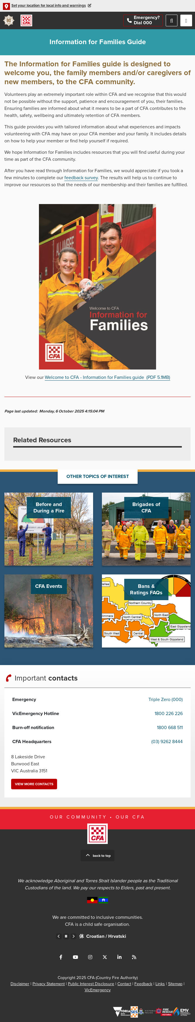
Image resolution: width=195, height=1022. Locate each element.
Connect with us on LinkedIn (119, 957)
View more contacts (34, 784)
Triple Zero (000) (165, 699)
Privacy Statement (48, 983)
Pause (66, 936)
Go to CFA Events (48, 611)
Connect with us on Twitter (104, 957)
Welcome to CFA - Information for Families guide (107, 377)
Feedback (143, 983)
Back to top (102, 856)
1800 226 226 (169, 714)
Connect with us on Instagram (90, 957)
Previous (59, 936)
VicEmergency (98, 990)
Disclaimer (20, 983)
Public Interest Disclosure (91, 983)
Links (160, 983)
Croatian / (124, 936)
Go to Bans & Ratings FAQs (146, 611)
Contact (124, 983)
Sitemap (175, 983)
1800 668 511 (170, 728)
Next (73, 936)
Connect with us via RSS (134, 957)
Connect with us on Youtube (75, 957)
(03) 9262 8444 (167, 742)
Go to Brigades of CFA (146, 529)
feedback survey (81, 178)
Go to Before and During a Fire (48, 529)
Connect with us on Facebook (61, 957)
